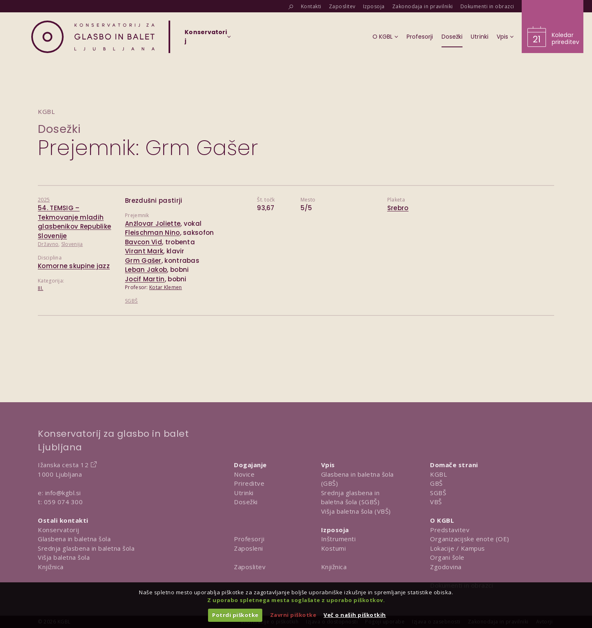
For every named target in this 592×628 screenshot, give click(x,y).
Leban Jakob (146, 269)
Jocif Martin (145, 279)
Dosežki (59, 129)
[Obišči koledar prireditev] (552, 26)
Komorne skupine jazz (74, 266)
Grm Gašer (143, 260)
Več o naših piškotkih (355, 615)
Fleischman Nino (152, 232)
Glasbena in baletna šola (74, 539)
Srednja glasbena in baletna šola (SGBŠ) (350, 497)
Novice (244, 474)
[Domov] (93, 37)
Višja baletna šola (64, 557)
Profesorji (249, 539)
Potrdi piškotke (235, 615)
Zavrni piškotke (293, 615)
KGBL (438, 474)
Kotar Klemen (165, 287)
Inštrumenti (338, 539)
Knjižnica (51, 567)
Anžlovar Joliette (152, 223)
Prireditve (249, 483)
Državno (48, 244)
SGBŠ (131, 300)
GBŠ (436, 483)
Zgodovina (446, 567)
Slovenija (72, 244)
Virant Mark (144, 251)
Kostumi (333, 548)
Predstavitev (449, 530)
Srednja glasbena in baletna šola (86, 548)
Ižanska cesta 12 (63, 465)
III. (40, 288)
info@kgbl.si (63, 493)
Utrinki (244, 493)
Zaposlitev (250, 567)
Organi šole (447, 557)
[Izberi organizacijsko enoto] (206, 39)
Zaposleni (248, 548)
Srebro (398, 208)
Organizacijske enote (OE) (469, 539)
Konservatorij (58, 530)
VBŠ (436, 502)
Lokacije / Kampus (457, 548)
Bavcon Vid (143, 242)
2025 (44, 199)
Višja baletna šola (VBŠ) (356, 511)
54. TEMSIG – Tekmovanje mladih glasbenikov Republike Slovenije (74, 222)
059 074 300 (63, 502)
